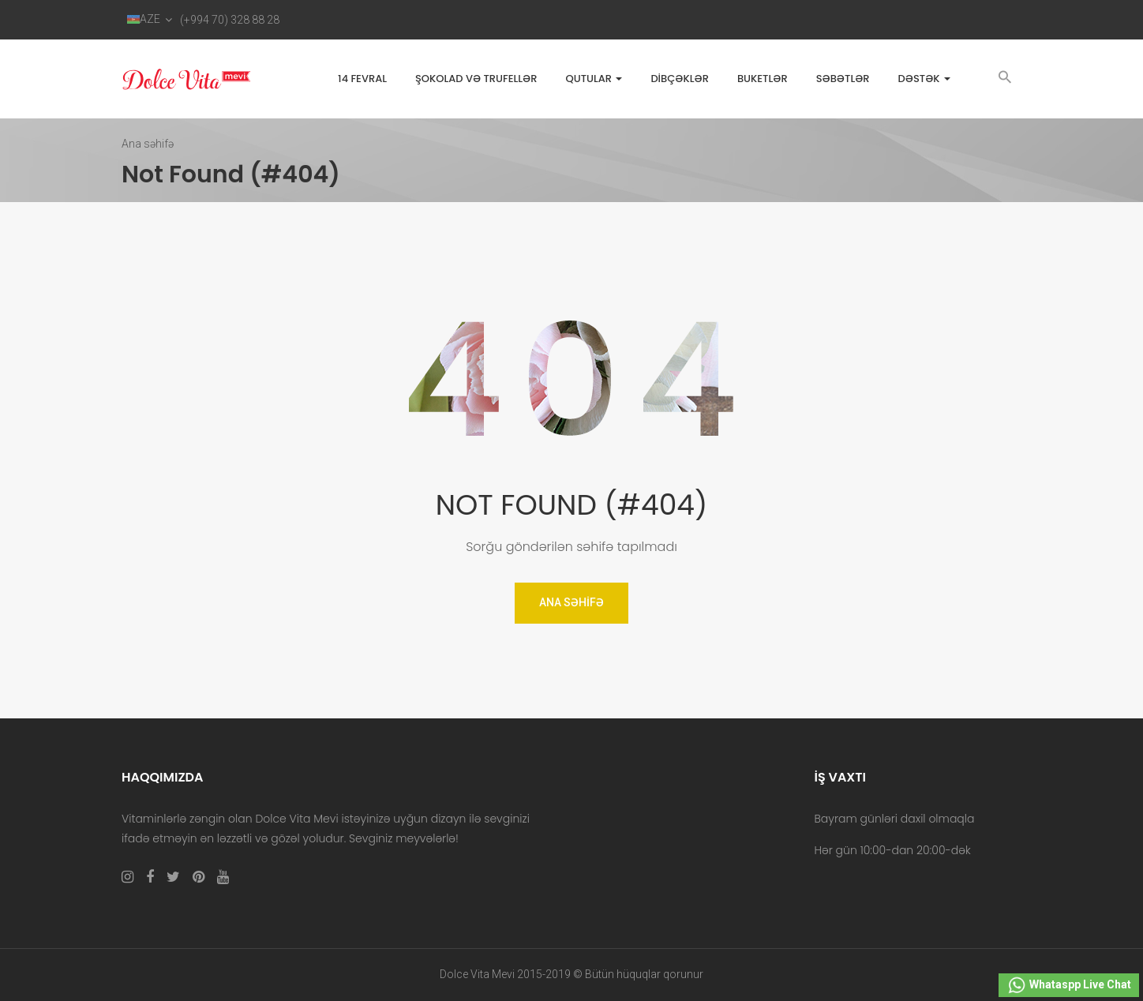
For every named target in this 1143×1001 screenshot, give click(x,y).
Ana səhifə (148, 143)
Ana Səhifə (571, 602)
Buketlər (762, 78)
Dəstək (924, 78)
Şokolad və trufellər (476, 78)
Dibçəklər (679, 78)
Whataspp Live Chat (1068, 985)
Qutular (593, 78)
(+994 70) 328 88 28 (229, 19)
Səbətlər (843, 78)
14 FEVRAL (362, 78)
